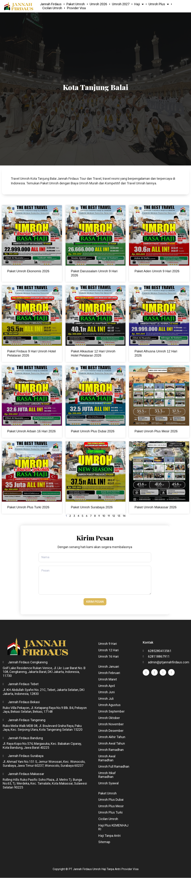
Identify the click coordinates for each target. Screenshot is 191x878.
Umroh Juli (106, 699)
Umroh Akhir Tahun (111, 737)
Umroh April (106, 686)
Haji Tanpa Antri (109, 836)
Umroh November (111, 724)
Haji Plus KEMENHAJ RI (113, 827)
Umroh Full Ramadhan (113, 767)
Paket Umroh (75, 4)
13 (119, 516)
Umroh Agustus (109, 705)
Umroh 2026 (98, 4)
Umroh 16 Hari (108, 657)
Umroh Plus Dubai (110, 800)
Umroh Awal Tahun (111, 743)
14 (124, 516)
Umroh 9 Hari (107, 644)
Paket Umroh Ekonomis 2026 (28, 271)
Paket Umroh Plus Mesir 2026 (155, 431)
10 (103, 516)
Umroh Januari (108, 667)
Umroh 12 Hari (108, 650)
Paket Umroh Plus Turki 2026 (28, 507)
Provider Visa (76, 8)
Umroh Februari (109, 673)
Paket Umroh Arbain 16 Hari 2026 (31, 431)
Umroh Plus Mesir (111, 806)
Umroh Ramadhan (111, 750)
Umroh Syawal (108, 783)
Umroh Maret (107, 679)
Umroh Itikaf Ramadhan (107, 775)
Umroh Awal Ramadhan (106, 758)
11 (109, 516)
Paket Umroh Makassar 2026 (155, 507)
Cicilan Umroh (52, 8)
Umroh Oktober (109, 718)
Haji (139, 4)
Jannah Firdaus (51, 4)
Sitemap (104, 842)
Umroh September (111, 711)
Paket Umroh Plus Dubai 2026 (92, 431)
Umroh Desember (110, 731)
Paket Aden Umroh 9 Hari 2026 (156, 271)
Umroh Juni (106, 692)
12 (113, 516)
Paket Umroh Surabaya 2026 (92, 507)
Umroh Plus (159, 4)
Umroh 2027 (120, 4)
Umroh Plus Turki (110, 813)
